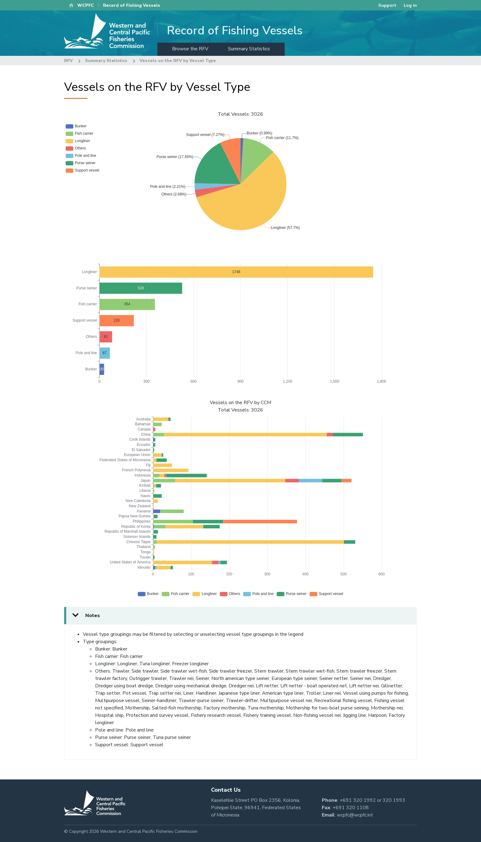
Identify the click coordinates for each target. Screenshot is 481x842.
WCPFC (85, 5)
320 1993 (394, 800)
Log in (410, 5)
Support (387, 5)
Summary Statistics (249, 48)
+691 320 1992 (358, 800)
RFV (68, 61)
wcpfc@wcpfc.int (355, 815)
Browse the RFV (190, 48)
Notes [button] (92, 615)
